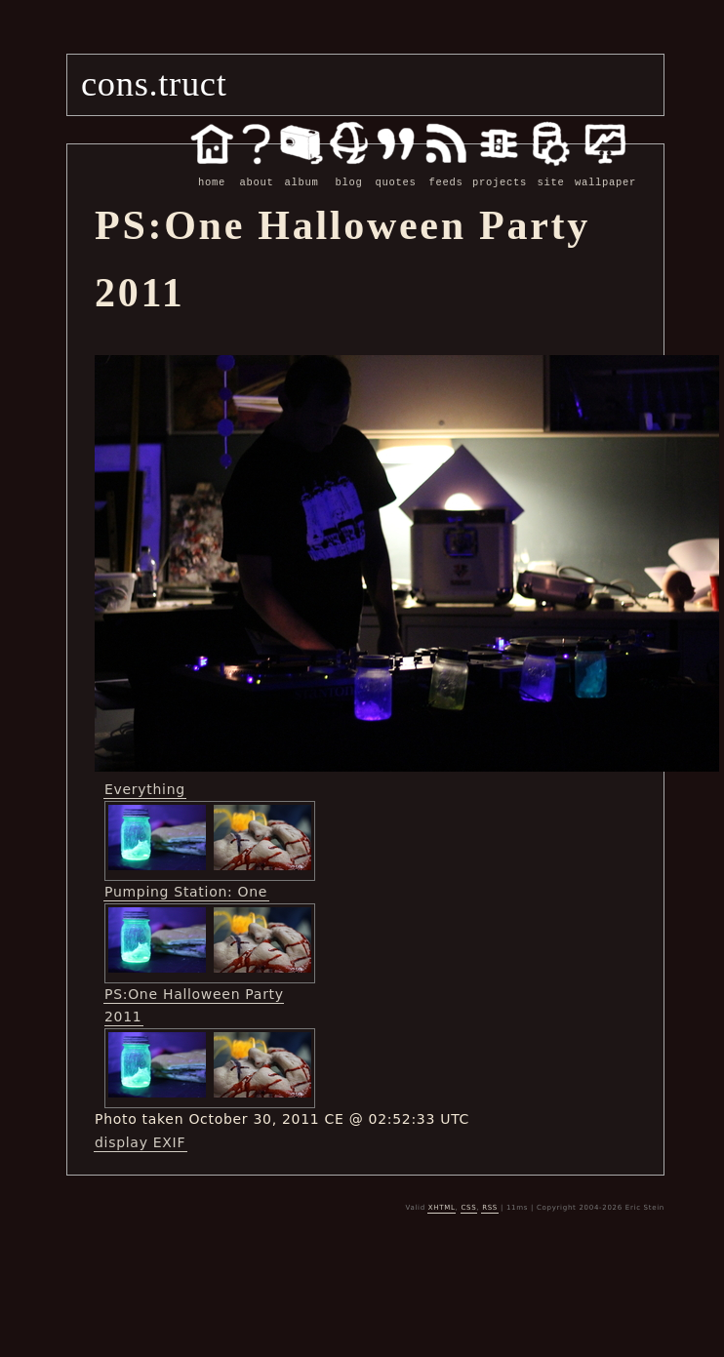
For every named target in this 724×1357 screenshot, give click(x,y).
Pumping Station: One (185, 890)
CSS (468, 1207)
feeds (446, 171)
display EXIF (140, 1141)
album (301, 171)
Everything (144, 788)
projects (499, 171)
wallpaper (605, 171)
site (551, 171)
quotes (396, 171)
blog (349, 171)
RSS (490, 1207)
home (211, 171)
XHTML (442, 1207)
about (256, 171)
